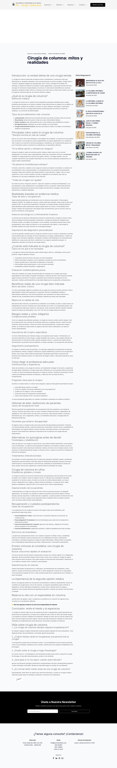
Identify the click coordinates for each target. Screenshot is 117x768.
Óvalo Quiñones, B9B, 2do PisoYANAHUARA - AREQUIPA (32, 744)
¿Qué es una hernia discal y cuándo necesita (93, 123)
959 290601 (58, 745)
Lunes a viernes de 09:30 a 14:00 (84, 743)
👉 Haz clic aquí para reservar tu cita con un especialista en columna (34, 604)
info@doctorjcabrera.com (58, 743)
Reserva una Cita (98, 4)
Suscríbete (74, 711)
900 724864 (58, 747)
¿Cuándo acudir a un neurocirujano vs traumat (94, 155)
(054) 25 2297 (58, 749)
